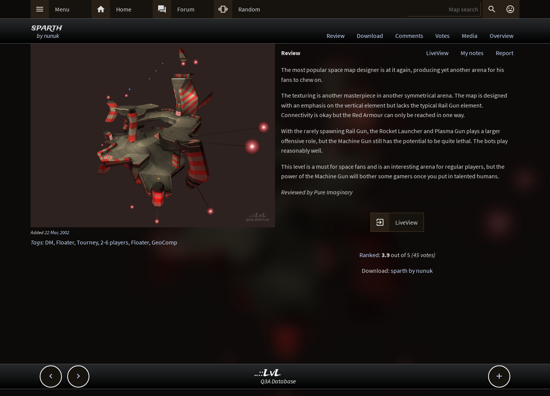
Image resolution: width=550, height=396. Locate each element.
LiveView (437, 53)
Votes (442, 35)
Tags (36, 242)
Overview (501, 35)
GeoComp (164, 242)
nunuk (51, 35)
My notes (472, 53)
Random (249, 9)
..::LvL (268, 373)
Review (336, 35)
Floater (65, 242)
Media (469, 35)
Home (123, 9)
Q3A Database (278, 381)
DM (49, 242)
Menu (62, 9)
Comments (409, 35)
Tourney (87, 242)
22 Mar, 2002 (57, 232)
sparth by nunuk (412, 270)
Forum (185, 9)
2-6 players (114, 242)
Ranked (369, 255)
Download (370, 35)
